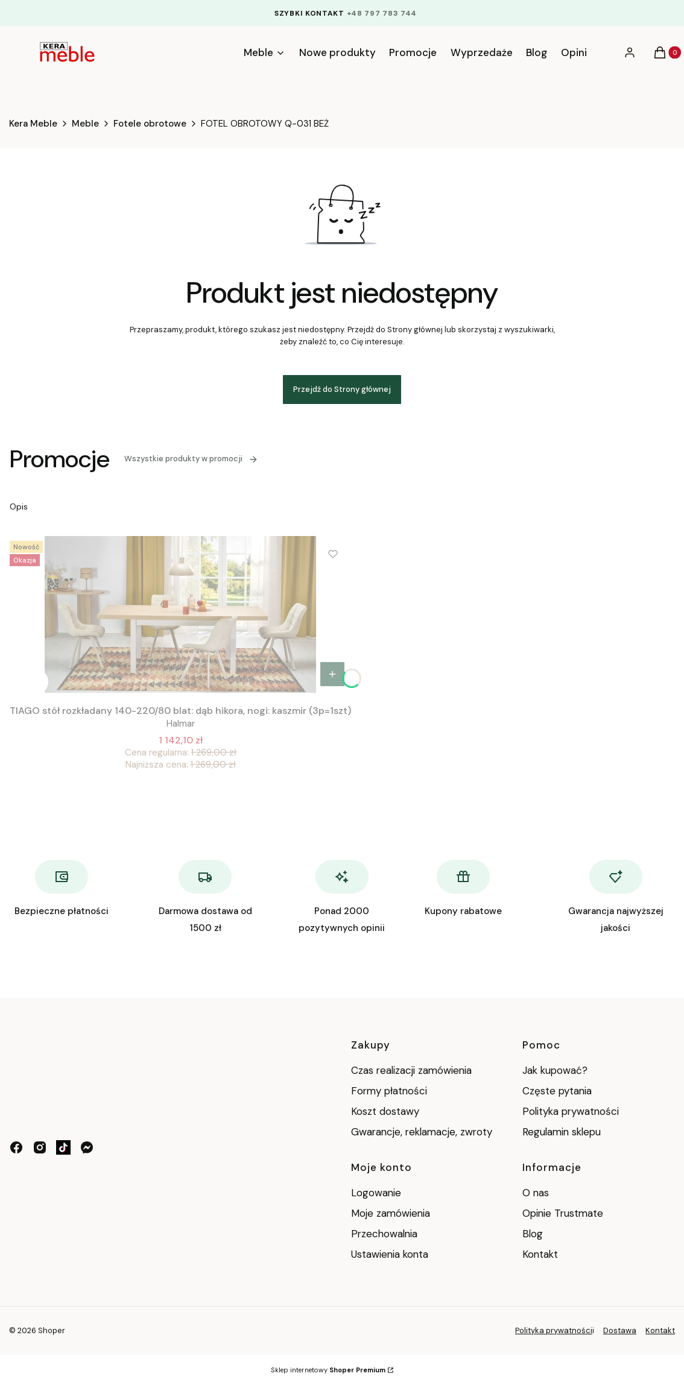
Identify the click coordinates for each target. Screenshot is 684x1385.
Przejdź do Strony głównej (342, 389)
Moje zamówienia (390, 1213)
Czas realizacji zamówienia (411, 1070)
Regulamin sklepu (561, 1131)
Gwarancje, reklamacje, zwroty (421, 1131)
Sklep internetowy (328, 1370)
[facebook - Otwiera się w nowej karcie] (16, 1147)
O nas (535, 1192)
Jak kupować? (554, 1070)
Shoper (51, 1330)
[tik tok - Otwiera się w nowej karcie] (63, 1147)
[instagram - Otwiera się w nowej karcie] (40, 1147)
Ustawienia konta (389, 1254)
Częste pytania (557, 1090)
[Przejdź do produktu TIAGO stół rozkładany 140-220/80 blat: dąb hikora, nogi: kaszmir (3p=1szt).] (180, 614)
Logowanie (376, 1192)
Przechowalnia (384, 1233)
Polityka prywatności (570, 1111)
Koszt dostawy (385, 1111)
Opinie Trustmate (562, 1213)
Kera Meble (33, 124)
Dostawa (619, 1330)
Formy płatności (389, 1090)
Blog (532, 1233)
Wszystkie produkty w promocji (191, 458)
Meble (85, 124)
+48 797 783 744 (382, 13)
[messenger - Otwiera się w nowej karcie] (87, 1147)
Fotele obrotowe (149, 124)
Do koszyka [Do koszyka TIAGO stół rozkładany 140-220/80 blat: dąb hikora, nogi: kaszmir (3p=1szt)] (332, 674)
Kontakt (540, 1254)
